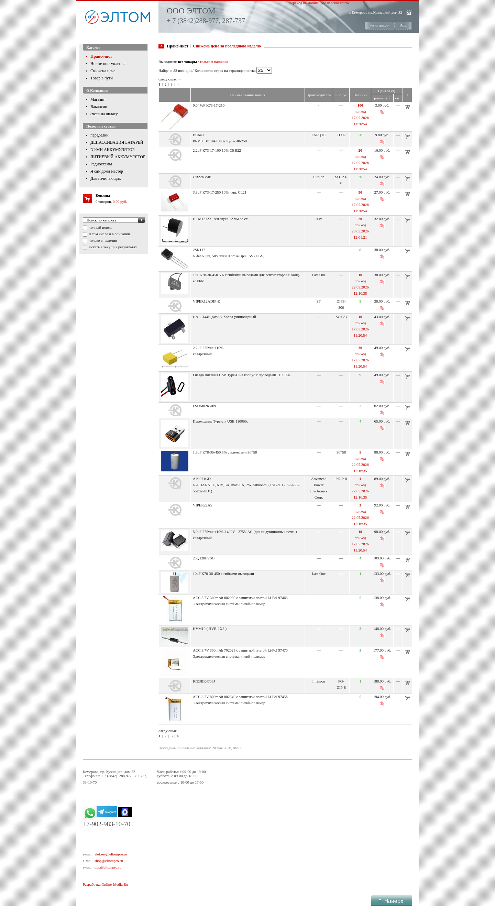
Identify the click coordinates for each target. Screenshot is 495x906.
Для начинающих (105, 178)
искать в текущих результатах (112, 247)
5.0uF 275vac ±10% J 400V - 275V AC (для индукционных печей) (245, 532)
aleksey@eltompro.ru (111, 854)
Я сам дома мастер (106, 171)
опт (398, 98)
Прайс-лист (101, 56)
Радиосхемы (101, 164)
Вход (403, 25)
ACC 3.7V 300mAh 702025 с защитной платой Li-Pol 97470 (240, 650)
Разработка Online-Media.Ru (105, 884)
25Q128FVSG (204, 558)
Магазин (98, 99)
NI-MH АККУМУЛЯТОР (112, 149)
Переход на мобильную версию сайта (319, 3)
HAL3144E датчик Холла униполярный (224, 317)
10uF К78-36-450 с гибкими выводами (223, 573)
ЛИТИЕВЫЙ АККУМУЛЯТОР (117, 156)
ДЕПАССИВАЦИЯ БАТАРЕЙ (116, 142)
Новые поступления (107, 63)
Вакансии (98, 106)
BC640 (198, 135)
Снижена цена (103, 70)
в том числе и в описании (109, 234)
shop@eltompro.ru (109, 861)
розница (382, 98)
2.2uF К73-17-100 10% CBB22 (217, 150)
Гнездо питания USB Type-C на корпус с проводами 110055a (241, 375)
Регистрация (379, 25)
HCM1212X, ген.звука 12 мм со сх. (221, 219)
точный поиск (100, 227)
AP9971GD (202, 479)
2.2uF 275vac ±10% (208, 348)
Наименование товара (247, 95)
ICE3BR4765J (204, 681)
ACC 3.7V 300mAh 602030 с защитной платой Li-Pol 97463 (240, 598)
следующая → (170, 79)
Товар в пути (101, 78)
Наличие (360, 95)
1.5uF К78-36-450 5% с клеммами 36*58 (225, 452)
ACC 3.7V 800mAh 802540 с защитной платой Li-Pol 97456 (240, 697)
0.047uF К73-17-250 (208, 105)
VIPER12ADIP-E (206, 301)
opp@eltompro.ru (108, 867)
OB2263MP (202, 177)
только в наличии (102, 240)
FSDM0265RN (204, 406)
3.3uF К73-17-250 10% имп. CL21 (219, 192)
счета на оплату (104, 113)
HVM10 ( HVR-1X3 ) (210, 628)
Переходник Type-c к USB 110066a (221, 421)
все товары (187, 61)
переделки (99, 135)
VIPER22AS (202, 505)
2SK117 (199, 250)
